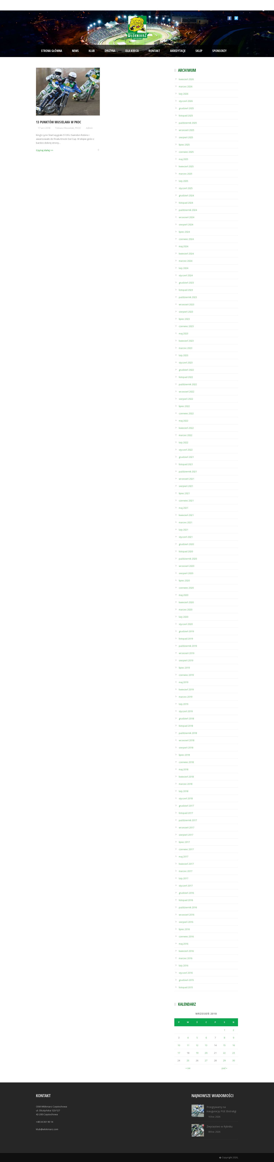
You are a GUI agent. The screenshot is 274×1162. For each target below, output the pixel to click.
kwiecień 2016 (186, 951)
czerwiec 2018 (186, 762)
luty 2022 (183, 442)
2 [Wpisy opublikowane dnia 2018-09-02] (233, 1030)
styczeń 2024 (186, 275)
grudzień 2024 (186, 195)
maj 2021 (183, 507)
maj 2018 (183, 769)
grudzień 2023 (186, 282)
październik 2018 (188, 733)
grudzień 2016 (186, 892)
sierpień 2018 (186, 747)
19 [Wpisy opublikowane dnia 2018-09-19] (197, 1052)
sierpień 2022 (186, 398)
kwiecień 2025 (186, 166)
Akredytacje (178, 51)
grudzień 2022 (186, 369)
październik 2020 (188, 558)
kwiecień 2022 (186, 428)
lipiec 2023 (184, 319)
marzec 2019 (185, 696)
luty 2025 (183, 181)
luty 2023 (183, 355)
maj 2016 (183, 943)
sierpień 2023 (186, 311)
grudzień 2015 (186, 980)
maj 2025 (183, 159)
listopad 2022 (186, 377)
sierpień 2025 (186, 137)
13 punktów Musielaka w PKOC (58, 122)
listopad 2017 (186, 813)
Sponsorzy (219, 51)
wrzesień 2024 (186, 217)
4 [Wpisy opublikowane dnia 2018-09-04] (188, 1037)
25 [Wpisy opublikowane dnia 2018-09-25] (188, 1060)
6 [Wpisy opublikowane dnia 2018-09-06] (206, 1037)
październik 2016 (188, 907)
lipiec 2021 (184, 493)
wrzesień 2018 (186, 740)
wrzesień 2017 (186, 827)
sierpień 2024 (186, 224)
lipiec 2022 (184, 406)
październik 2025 (188, 122)
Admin (89, 128)
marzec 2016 (185, 958)
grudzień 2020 (186, 544)
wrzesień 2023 (186, 304)
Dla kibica (132, 51)
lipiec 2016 (184, 929)
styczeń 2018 (186, 798)
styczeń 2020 (186, 624)
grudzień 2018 (186, 718)
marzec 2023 (185, 348)
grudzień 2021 (186, 457)
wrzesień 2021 (186, 478)
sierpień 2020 (186, 573)
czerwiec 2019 (186, 675)
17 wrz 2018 (44, 128)
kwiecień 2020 (186, 602)
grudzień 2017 (186, 805)
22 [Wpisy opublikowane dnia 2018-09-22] (224, 1052)
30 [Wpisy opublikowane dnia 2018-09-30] (233, 1060)
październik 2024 (188, 210)
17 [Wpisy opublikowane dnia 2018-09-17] (179, 1052)
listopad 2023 (186, 289)
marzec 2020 (185, 609)
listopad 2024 (186, 202)
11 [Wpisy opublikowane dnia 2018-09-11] (188, 1045)
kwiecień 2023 (186, 340)
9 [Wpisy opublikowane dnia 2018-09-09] (233, 1037)
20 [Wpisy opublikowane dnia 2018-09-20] (206, 1052)
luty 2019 (183, 704)
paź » (224, 1068)
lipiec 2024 (184, 231)
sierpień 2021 (186, 486)
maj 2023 (183, 333)
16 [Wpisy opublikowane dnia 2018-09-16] (233, 1045)
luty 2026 (183, 93)
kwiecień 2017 (186, 863)
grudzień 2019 (186, 631)
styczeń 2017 (186, 885)
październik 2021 (188, 471)
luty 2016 (183, 965)
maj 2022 (183, 420)
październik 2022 (188, 384)
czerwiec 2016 (186, 936)
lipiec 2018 (184, 754)
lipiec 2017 (184, 842)
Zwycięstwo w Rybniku (220, 1126)
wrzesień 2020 (186, 566)
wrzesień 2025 (186, 130)
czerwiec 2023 (186, 326)
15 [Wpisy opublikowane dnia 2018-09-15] (224, 1045)
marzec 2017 (185, 871)
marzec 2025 (185, 173)
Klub (92, 51)
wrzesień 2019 (186, 653)
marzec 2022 (185, 435)
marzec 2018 (185, 783)
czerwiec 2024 (186, 239)
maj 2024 (183, 246)
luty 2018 (183, 791)
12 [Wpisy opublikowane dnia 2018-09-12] (197, 1045)
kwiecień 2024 (186, 253)
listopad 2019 (186, 638)
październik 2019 (188, 645)
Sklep (198, 51)
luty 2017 (183, 878)
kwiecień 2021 (186, 515)
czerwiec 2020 (186, 587)
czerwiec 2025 (186, 151)
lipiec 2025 (184, 144)
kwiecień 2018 (186, 776)
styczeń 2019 (186, 711)
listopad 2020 (186, 551)
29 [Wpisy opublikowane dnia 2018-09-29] (224, 1060)
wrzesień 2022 (186, 391)
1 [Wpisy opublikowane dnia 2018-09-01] (224, 1030)
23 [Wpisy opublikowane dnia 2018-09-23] (233, 1052)
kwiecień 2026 (186, 79)
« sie (188, 1068)
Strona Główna (51, 51)
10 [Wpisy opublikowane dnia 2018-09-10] (179, 1045)
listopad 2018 (186, 725)
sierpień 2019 (186, 660)
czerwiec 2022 (186, 413)
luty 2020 (183, 616)
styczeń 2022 (186, 449)
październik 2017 (188, 820)
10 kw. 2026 (214, 1116)
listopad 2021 (186, 464)
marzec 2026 (185, 86)
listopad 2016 (186, 900)
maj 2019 (183, 682)
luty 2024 (183, 268)
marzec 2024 (185, 260)
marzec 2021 (185, 522)
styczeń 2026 (186, 101)
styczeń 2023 (186, 362)
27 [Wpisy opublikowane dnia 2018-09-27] (206, 1060)
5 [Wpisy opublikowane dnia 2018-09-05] (197, 1037)
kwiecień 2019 (186, 689)
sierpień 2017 (186, 834)
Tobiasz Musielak (64, 128)
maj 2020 (183, 595)
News (75, 51)
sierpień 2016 (186, 922)
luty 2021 (183, 529)
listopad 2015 (186, 987)
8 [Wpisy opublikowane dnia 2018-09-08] (224, 1037)
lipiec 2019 (184, 667)
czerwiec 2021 (186, 500)
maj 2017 (183, 856)
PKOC (78, 128)
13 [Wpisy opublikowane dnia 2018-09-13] (206, 1045)
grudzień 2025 (186, 108)
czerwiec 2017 (186, 849)
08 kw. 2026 (214, 1131)
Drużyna (110, 51)
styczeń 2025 (186, 188)
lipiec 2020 (184, 580)
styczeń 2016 (186, 972)
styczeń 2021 (186, 536)
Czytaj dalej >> (44, 150)
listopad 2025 (186, 115)
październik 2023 (188, 297)
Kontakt (154, 51)
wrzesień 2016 (186, 914)
